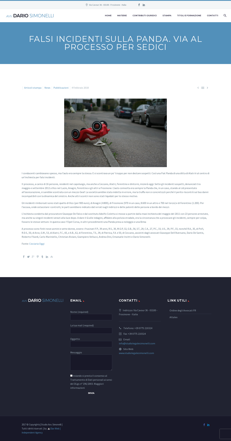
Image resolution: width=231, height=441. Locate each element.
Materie (122, 15)
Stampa (167, 15)
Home (108, 15)
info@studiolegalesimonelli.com (137, 343)
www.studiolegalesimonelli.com (136, 353)
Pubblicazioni (60, 87)
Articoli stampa (32, 87)
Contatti (212, 15)
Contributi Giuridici (145, 15)
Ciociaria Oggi (36, 243)
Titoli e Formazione (189, 15)
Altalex (173, 317)
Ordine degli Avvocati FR (183, 310)
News (47, 87)
